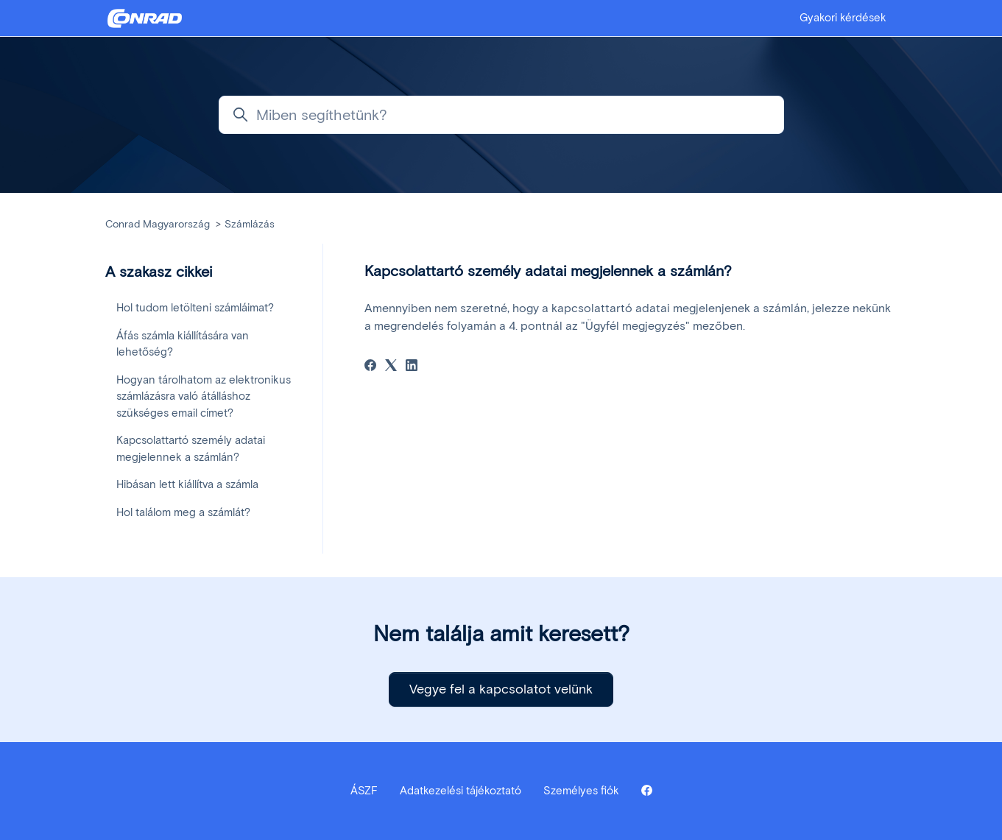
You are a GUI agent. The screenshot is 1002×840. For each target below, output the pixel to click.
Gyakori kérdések (843, 17)
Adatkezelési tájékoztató (460, 790)
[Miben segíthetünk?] (501, 115)
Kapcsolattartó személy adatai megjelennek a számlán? (190, 449)
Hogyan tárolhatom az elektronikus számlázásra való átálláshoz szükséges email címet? (203, 396)
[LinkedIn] (411, 367)
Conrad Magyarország (157, 224)
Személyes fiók (581, 790)
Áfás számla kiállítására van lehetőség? (182, 344)
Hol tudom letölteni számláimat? (195, 307)
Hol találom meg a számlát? (183, 512)
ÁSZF (364, 790)
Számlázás (250, 224)
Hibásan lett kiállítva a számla (187, 484)
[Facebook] (370, 367)
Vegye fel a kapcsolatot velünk (501, 689)
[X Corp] (391, 367)
